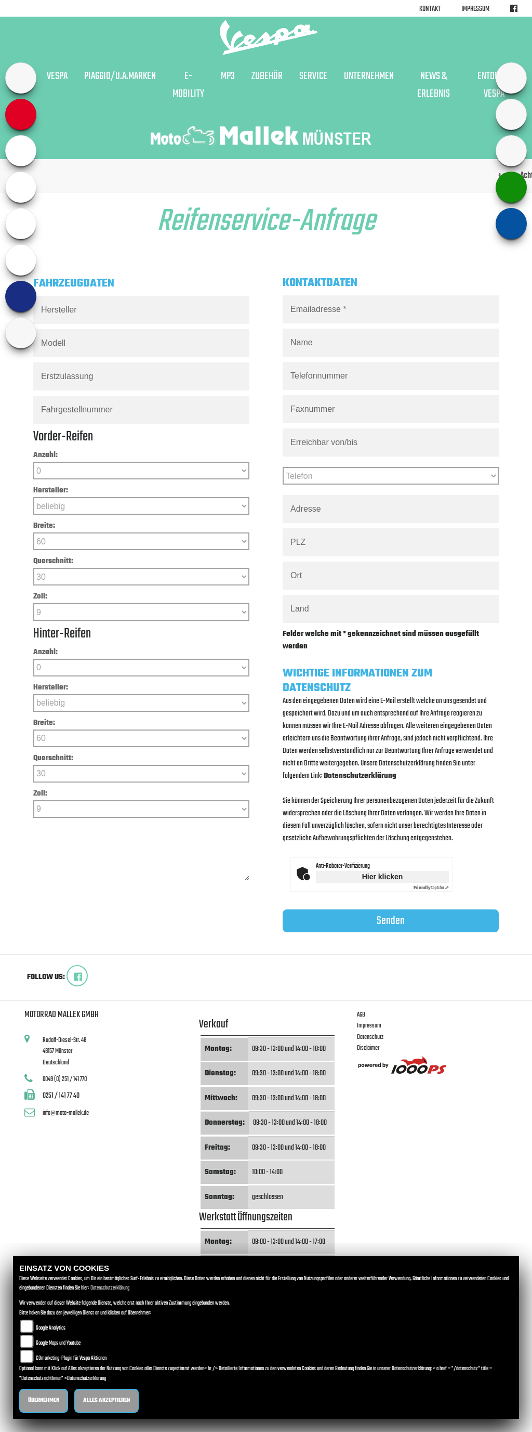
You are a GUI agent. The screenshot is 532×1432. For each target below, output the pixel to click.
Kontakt (430, 9)
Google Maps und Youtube (58, 1343)
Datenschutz (370, 1037)
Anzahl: (45, 455)
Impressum (475, 9)
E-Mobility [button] (188, 85)
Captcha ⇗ (431, 888)
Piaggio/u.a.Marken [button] (120, 76)
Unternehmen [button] (369, 76)
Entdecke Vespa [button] (494, 85)
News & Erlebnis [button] (433, 85)
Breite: (44, 526)
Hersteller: (50, 491)
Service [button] (313, 76)
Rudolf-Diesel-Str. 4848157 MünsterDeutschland (64, 1051)
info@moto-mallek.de (66, 1113)
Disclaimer (368, 1048)
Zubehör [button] (267, 76)
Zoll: (40, 597)
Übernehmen (43, 1400)
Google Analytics (50, 1328)
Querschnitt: (53, 561)
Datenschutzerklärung (360, 776)
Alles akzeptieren (106, 1400)
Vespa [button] (57, 76)
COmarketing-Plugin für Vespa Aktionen (71, 1358)
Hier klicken (382, 877)
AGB (361, 1014)
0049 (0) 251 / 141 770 (65, 1079)
